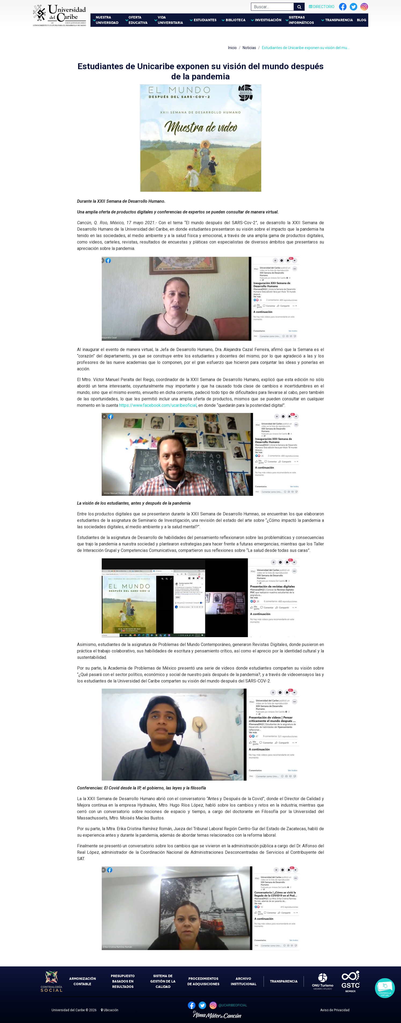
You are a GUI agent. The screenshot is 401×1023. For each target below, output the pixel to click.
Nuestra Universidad (107, 20)
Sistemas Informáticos (301, 20)
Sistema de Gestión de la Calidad (163, 981)
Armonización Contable (82, 981)
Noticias (249, 48)
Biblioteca (236, 20)
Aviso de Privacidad (334, 1010)
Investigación (268, 20)
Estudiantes (205, 20)
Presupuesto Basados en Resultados (123, 981)
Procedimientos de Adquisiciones (203, 981)
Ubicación (109, 1010)
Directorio (321, 7)
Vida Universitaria (170, 20)
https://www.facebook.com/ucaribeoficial (157, 405)
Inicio (232, 48)
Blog (361, 20)
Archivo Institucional (243, 981)
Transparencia (339, 20)
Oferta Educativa (138, 20)
